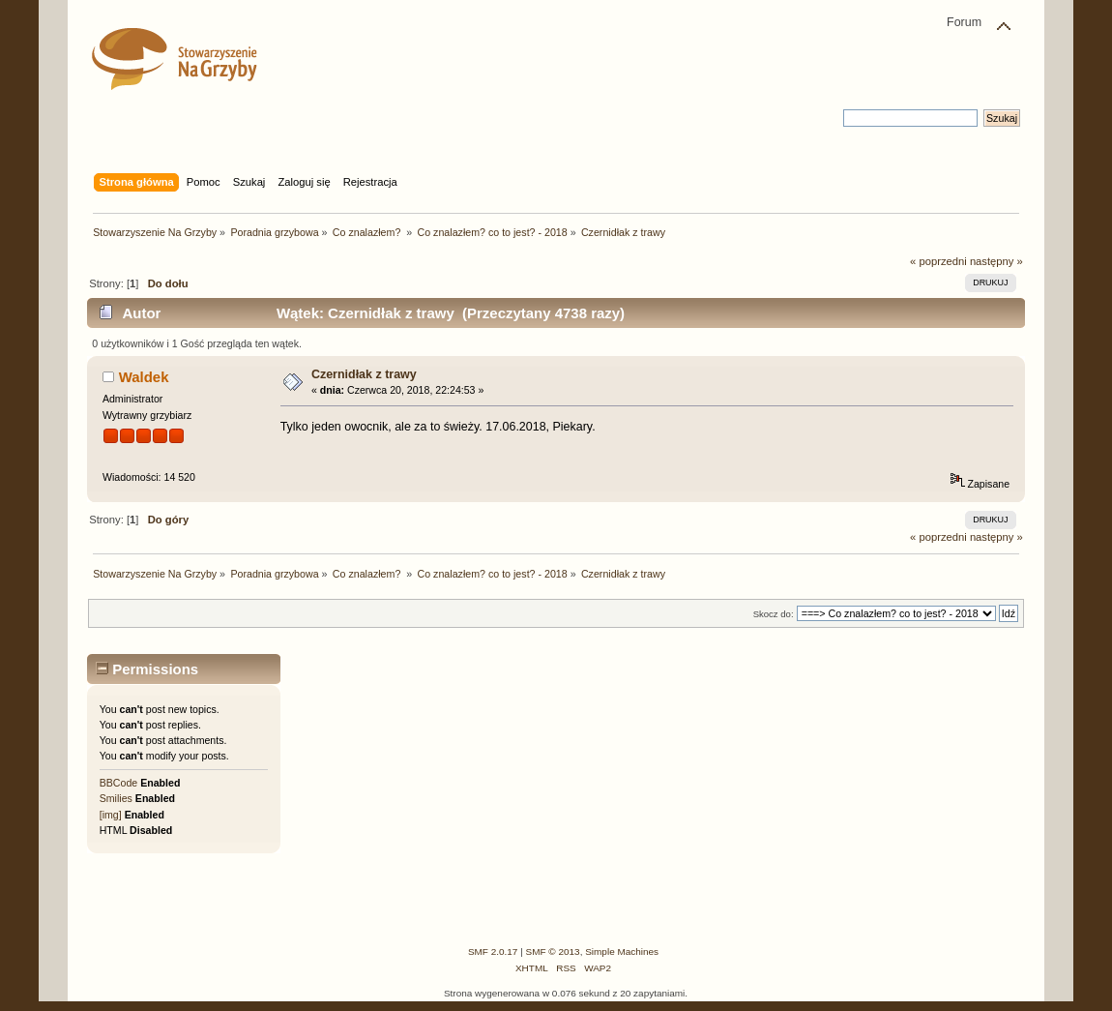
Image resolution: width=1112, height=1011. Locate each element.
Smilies (116, 798)
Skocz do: (773, 614)
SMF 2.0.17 (493, 951)
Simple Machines (621, 951)
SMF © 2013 (553, 951)
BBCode (118, 782)
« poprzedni (938, 261)
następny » (996, 261)
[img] (111, 814)
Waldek (144, 377)
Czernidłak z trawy (364, 374)
